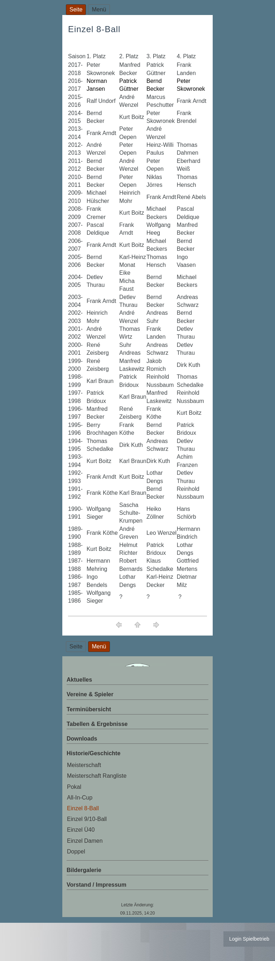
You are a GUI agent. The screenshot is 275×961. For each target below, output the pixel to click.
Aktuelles (79, 680)
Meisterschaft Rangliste (96, 776)
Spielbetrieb (256, 939)
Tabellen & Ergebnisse (97, 724)
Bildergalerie (84, 870)
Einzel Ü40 (81, 830)
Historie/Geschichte (93, 753)
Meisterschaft (84, 765)
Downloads (82, 739)
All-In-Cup (79, 798)
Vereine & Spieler (90, 694)
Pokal (74, 787)
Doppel (76, 851)
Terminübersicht (89, 709)
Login (235, 939)
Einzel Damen (85, 841)
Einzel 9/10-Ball (87, 819)
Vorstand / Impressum (96, 885)
